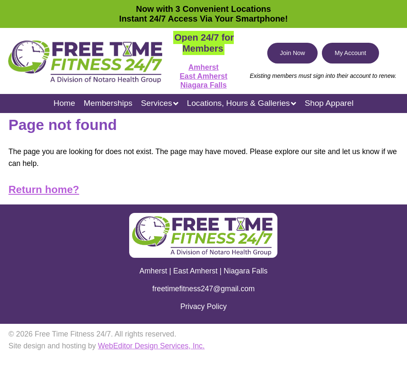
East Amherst (203, 76)
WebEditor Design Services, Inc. (151, 346)
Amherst (203, 67)
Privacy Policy (203, 306)
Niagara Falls (203, 85)
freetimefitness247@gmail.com (203, 288)
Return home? (43, 189)
